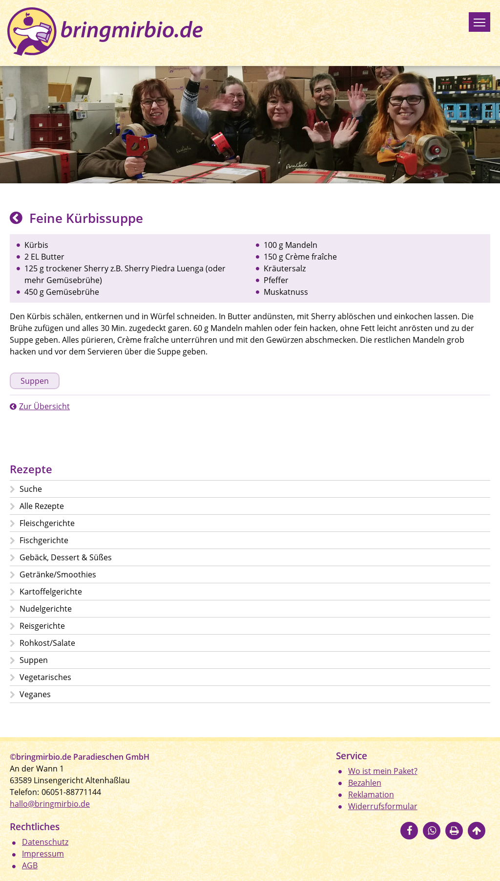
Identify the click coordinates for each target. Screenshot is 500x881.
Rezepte (31, 469)
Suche (31, 489)
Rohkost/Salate (47, 643)
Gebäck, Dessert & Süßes (66, 557)
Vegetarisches (45, 677)
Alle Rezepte (42, 506)
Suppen (35, 380)
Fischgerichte (44, 540)
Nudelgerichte (46, 608)
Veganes (35, 694)
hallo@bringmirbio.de (50, 803)
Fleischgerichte (47, 523)
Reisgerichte (42, 625)
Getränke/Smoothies (58, 574)
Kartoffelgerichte (51, 591)
